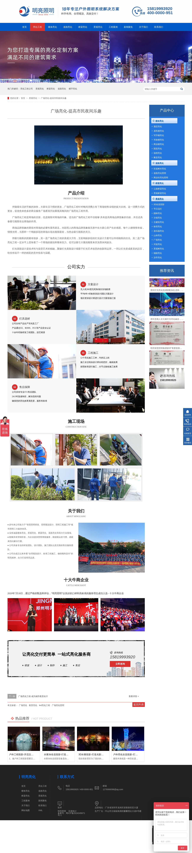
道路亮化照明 (160, 173)
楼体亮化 (52, 27)
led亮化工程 (44, 705)
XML (40, 810)
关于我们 (143, 27)
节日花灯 (158, 209)
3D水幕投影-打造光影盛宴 (92, 754)
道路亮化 (67, 27)
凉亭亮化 (158, 257)
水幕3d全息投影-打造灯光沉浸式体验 (63, 754)
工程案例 (113, 27)
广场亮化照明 (58, 705)
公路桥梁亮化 (160, 189)
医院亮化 (158, 148)
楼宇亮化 (73, 89)
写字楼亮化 (159, 135)
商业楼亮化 (159, 144)
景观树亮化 (159, 248)
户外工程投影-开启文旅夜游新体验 (27, 754)
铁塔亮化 (158, 226)
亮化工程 (37, 27)
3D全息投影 (159, 204)
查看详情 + (134, 696)
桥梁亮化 (82, 27)
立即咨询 (120, 664)
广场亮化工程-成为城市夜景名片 (33, 696)
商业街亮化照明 (161, 177)
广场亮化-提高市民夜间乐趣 (53, 98)
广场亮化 (23, 705)
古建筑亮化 (159, 222)
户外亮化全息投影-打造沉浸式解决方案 (133, 754)
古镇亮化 (158, 217)
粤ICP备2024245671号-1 (71, 814)
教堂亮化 (158, 157)
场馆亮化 (158, 153)
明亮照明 (62, 811)
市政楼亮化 (159, 140)
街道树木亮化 (160, 169)
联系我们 (158, 27)
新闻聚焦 (128, 27)
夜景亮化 (33, 705)
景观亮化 (98, 27)
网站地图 (25, 810)
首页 (24, 27)
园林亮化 (158, 213)
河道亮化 (158, 244)
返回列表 (138, 704)
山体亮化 (158, 235)
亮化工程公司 (26, 89)
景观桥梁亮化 (160, 193)
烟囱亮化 (158, 253)
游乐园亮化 (159, 231)
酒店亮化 (158, 126)
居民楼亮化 (159, 131)
